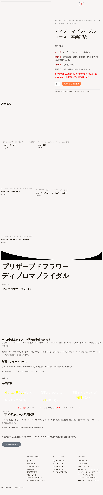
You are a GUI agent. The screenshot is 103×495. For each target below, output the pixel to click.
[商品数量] (57, 84)
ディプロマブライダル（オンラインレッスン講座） (77, 92)
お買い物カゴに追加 (72, 84)
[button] (26, 1)
